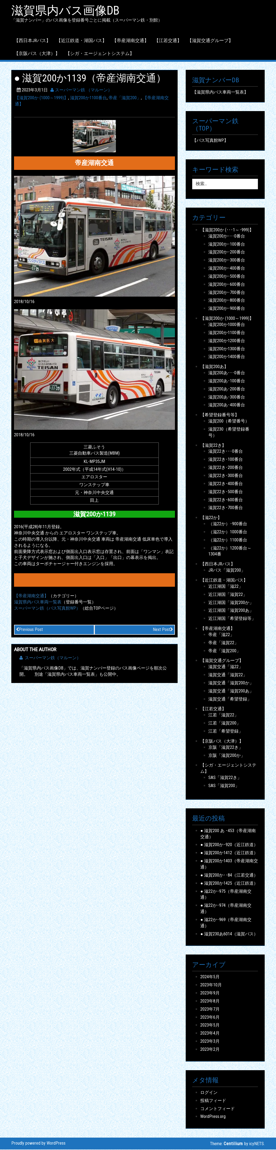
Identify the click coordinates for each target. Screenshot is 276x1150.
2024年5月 (210, 977)
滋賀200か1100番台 (88, 98)
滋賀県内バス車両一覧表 (37, 602)
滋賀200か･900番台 (226, 308)
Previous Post (29, 630)
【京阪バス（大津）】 (37, 53)
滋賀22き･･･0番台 (225, 451)
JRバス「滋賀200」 (226, 570)
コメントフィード (217, 1108)
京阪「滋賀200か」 (226, 755)
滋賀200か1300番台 (226, 349)
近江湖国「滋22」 (225, 586)
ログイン (209, 1092)
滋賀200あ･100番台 (226, 381)
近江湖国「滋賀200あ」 (231, 610)
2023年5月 (210, 1025)
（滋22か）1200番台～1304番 (229, 551)
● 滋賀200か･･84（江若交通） (229, 875)
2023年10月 (211, 985)
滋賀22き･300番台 (225, 476)
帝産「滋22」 (221, 634)
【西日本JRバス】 (32, 40)
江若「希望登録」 (225, 731)
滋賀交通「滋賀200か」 (231, 683)
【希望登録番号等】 (219, 415)
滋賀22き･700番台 (225, 508)
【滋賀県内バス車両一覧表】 (220, 92)
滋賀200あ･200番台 (226, 389)
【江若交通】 (168, 40)
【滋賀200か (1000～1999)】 (41, 98)
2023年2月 (210, 1049)
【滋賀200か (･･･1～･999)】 (227, 230)
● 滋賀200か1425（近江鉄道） (229, 883)
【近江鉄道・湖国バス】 (81, 40)
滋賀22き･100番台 (225, 459)
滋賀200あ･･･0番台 (226, 373)
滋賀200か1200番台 (226, 341)
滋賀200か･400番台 (226, 268)
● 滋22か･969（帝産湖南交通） (225, 923)
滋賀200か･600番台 (226, 284)
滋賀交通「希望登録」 (229, 699)
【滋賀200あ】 (214, 367)
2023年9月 (210, 993)
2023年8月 (210, 1001)
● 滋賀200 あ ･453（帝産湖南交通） (228, 834)
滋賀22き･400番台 (225, 483)
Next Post (163, 630)
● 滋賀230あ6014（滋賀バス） (229, 934)
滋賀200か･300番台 (226, 260)
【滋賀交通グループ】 (210, 40)
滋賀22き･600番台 (225, 500)
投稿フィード (213, 1100)
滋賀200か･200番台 (226, 252)
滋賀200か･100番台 (226, 244)
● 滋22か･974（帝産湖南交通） (225, 909)
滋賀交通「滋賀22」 (227, 675)
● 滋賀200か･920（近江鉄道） (229, 845)
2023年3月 (210, 1041)
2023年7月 (210, 1009)
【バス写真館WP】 (210, 140)
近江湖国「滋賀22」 (227, 594)
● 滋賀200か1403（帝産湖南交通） (229, 864)
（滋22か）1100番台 (227, 540)
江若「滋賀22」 (223, 715)
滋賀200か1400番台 (226, 357)
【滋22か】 (211, 518)
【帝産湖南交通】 (130, 40)
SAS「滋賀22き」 (225, 778)
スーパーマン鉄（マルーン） (50, 658)
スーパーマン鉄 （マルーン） (81, 90)
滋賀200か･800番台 (226, 300)
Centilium (233, 1143)
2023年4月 (210, 1033)
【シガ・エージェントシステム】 (99, 53)
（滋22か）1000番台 (227, 532)
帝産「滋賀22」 (223, 643)
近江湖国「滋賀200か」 (231, 602)
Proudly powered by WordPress (38, 1143)
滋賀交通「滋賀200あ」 (231, 691)
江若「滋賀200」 (224, 723)
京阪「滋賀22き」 (225, 747)
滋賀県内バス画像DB (66, 11)
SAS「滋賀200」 (223, 785)
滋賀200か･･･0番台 (226, 236)
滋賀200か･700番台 (226, 292)
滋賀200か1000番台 (226, 325)
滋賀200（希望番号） (228, 421)
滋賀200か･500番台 (226, 276)
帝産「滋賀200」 (125, 98)
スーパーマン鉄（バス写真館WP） (47, 608)
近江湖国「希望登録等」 (232, 619)
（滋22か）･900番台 (227, 524)
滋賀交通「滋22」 (225, 667)
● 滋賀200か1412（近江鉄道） (229, 853)
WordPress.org (213, 1117)
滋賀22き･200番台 (225, 468)
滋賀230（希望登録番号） (228, 432)
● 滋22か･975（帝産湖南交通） (225, 894)
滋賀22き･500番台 (225, 492)
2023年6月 (210, 1017)
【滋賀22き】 (213, 445)
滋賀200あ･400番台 (226, 405)
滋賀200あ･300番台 (226, 397)
